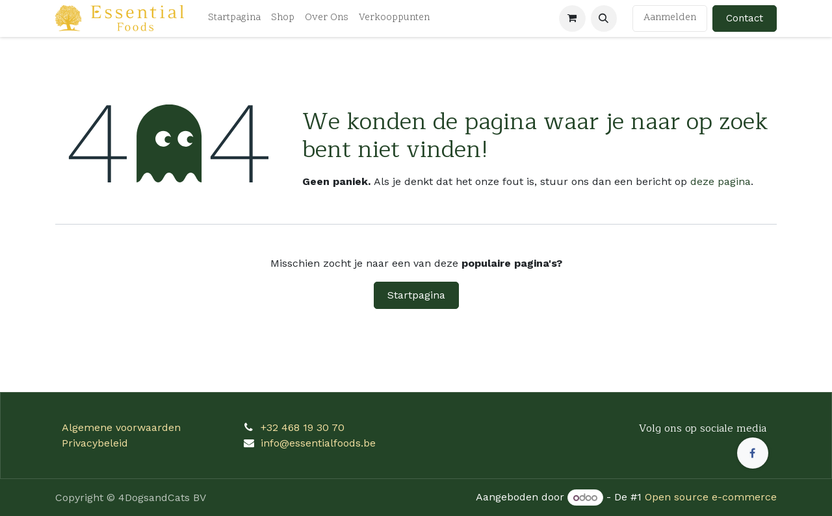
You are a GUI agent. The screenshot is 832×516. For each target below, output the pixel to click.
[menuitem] (234, 18)
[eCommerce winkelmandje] (572, 18)
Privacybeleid (95, 443)
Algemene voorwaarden (121, 427)
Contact (744, 18)
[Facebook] (752, 453)
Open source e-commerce (711, 497)
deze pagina (720, 181)
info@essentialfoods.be (318, 443)
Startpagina (416, 295)
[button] (604, 18)
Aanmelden (670, 18)
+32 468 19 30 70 (302, 427)
